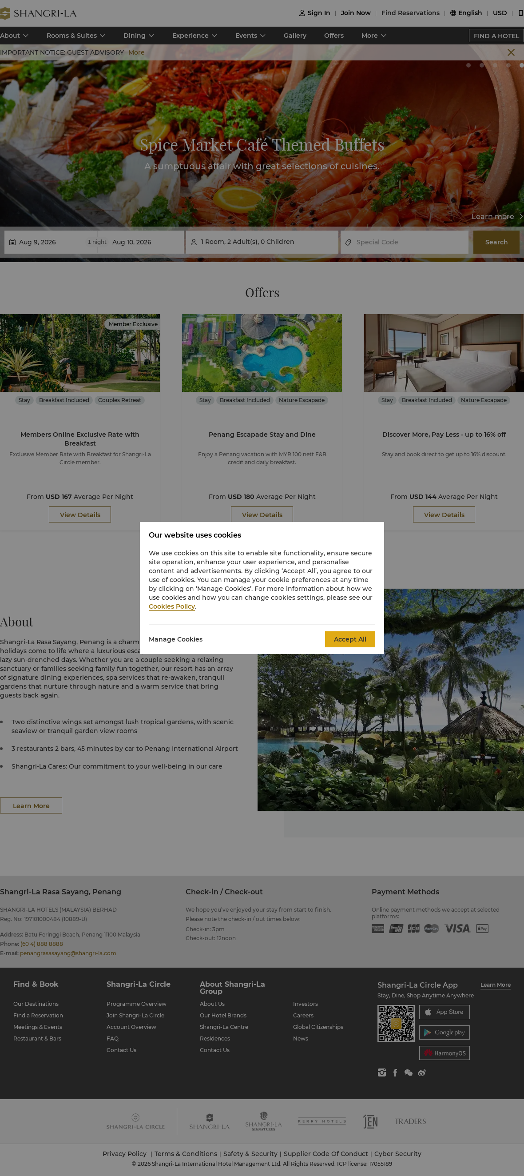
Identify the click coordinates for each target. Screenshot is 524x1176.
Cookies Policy (172, 606)
